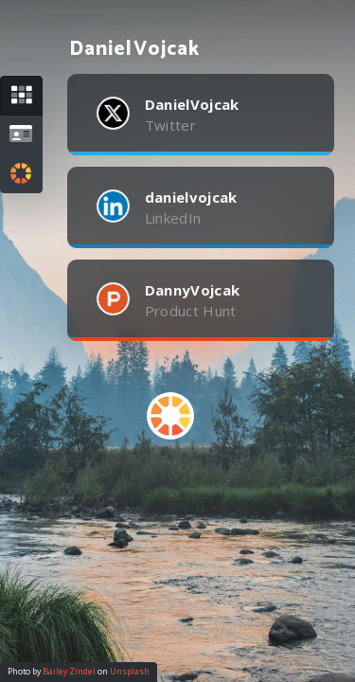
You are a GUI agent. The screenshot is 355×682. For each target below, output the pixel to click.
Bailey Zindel (69, 671)
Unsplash (130, 671)
